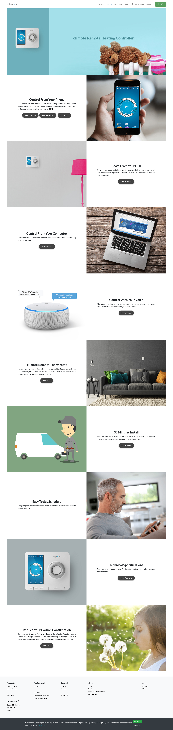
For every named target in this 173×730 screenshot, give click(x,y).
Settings (137, 726)
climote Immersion (13, 689)
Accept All (137, 721)
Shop (160, 4)
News (90, 686)
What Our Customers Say (96, 691)
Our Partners (92, 694)
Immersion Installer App (42, 695)
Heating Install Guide (40, 698)
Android (145, 686)
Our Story (91, 689)
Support (149, 4)
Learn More (126, 313)
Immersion (118, 4)
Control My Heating (13, 705)
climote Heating (12, 686)
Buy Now (47, 380)
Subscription (11, 707)
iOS (143, 689)
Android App (48, 115)
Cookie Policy (42, 725)
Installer (126, 4)
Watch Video (30, 115)
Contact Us (64, 695)
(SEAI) (51, 109)
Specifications (126, 578)
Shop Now (10, 695)
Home (101, 4)
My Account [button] (137, 4)
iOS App (64, 115)
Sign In (9, 710)
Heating (109, 4)
